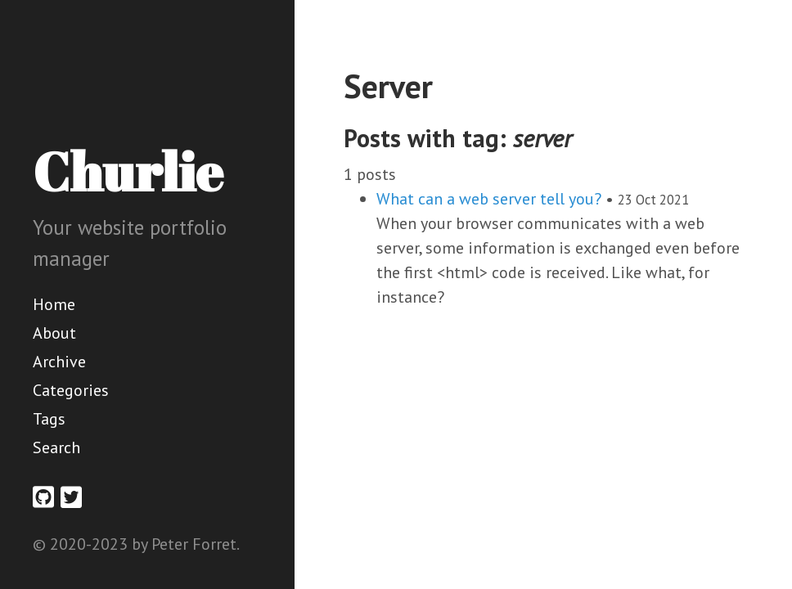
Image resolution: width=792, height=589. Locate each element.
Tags (49, 418)
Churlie (128, 171)
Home (54, 304)
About (54, 333)
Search (56, 447)
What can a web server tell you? (488, 198)
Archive (59, 361)
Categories (71, 390)
